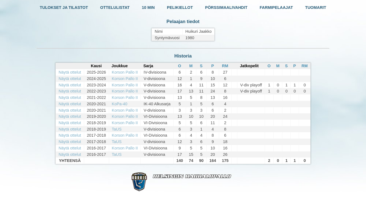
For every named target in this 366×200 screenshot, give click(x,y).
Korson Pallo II (125, 72)
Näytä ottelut (70, 72)
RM (225, 66)
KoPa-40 (119, 104)
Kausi (96, 66)
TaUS (117, 129)
